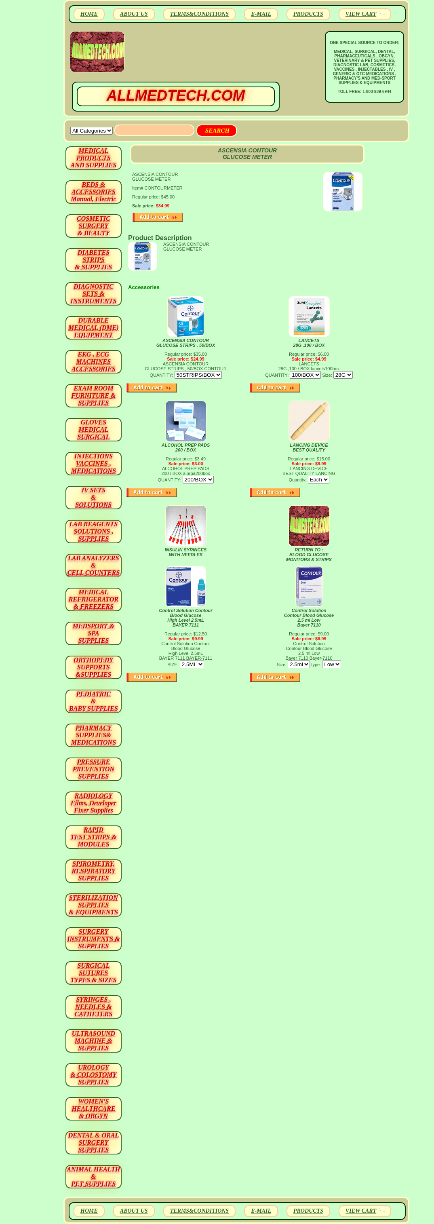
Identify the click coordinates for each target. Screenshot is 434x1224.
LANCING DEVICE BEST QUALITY (309, 447)
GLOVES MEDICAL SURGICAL (93, 429)
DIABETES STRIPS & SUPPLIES (93, 259)
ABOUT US (134, 14)
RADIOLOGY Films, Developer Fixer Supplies (93, 803)
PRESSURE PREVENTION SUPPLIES (93, 769)
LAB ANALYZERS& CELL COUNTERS (93, 565)
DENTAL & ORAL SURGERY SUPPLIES (93, 1142)
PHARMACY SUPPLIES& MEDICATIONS (93, 735)
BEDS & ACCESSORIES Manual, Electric (93, 192)
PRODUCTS (308, 14)
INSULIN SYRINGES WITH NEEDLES (186, 552)
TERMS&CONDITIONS (199, 14)
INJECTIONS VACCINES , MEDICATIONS (93, 463)
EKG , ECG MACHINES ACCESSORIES (94, 361)
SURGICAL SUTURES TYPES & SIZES (94, 972)
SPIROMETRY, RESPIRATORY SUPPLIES (94, 871)
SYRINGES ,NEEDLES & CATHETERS (93, 1006)
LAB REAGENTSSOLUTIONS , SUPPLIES (94, 531)
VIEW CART (361, 14)
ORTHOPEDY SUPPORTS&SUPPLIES (94, 667)
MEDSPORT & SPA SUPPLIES (94, 633)
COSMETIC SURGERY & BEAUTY (93, 225)
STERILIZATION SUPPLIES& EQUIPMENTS (93, 905)
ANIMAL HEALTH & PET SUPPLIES (93, 1176)
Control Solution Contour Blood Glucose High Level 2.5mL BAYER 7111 (186, 617)
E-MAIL (261, 14)
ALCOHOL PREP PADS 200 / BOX (186, 447)
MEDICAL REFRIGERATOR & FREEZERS (93, 599)
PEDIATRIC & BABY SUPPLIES (93, 701)
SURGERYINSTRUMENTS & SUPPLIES (93, 939)
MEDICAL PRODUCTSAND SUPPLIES (93, 158)
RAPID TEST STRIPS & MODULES (94, 837)
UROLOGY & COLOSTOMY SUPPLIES (94, 1074)
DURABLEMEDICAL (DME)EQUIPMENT (93, 327)
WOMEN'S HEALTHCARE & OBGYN (93, 1108)
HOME (89, 14)
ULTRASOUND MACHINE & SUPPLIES (93, 1040)
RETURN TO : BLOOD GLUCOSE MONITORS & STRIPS (309, 554)
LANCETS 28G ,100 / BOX (308, 343)
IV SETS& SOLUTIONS (94, 497)
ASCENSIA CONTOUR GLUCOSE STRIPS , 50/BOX (185, 343)
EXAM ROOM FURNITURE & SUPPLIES (94, 395)
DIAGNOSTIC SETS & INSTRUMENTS (94, 293)
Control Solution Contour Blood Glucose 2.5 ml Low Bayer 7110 (309, 617)
